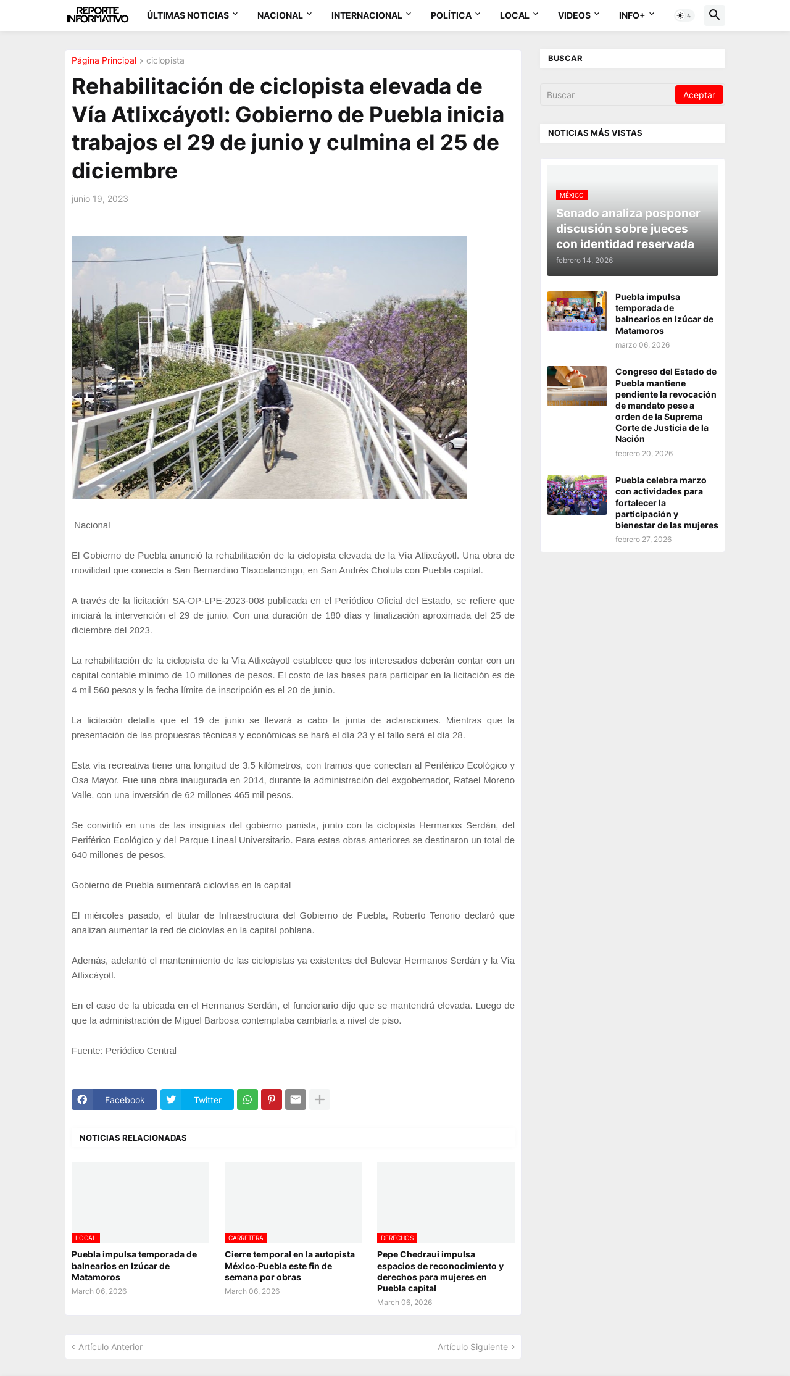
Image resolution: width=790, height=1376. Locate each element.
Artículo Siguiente (473, 1346)
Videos (574, 15)
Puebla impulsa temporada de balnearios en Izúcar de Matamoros (134, 1265)
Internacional (366, 15)
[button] (684, 15)
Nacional (280, 15)
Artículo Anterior (110, 1346)
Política (451, 15)
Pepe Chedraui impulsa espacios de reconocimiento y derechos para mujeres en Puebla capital (440, 1271)
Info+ (632, 15)
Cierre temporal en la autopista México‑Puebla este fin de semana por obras (290, 1265)
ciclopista (165, 60)
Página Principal (104, 60)
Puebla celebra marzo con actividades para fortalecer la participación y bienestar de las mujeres (666, 502)
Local (515, 15)
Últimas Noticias (188, 15)
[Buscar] (608, 94)
